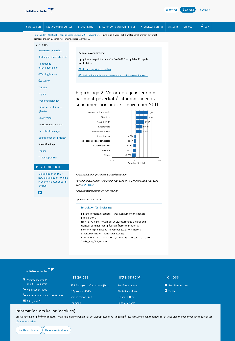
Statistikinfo (85, 26)
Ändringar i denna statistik (52, 56)
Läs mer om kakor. (26, 321)
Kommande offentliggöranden (48, 65)
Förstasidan (33, 26)
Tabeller (42, 87)
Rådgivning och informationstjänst (89, 285)
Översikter (44, 80)
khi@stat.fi (88, 184)
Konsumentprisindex (70, 34)
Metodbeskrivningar (49, 131)
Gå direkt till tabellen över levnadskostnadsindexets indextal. (113, 75)
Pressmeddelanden (48, 100)
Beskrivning (44, 117)
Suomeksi (171, 9)
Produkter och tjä (152, 26)
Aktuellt (173, 26)
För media (75, 302)
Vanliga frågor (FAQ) (81, 296)
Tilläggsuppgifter (47, 157)
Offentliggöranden (48, 74)
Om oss (188, 26)
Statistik (52, 34)
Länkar (42, 150)
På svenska (188, 9)
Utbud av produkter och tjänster (51, 109)
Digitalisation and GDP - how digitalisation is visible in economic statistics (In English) (53, 179)
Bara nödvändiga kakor (56, 329)
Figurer (42, 93)
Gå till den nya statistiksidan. (94, 69)
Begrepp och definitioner (52, 137)
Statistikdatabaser (128, 291)
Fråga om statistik (80, 291)
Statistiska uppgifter (59, 26)
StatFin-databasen (128, 285)
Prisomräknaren (126, 302)
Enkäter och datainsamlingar (117, 26)
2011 (84, 34)
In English (204, 9)
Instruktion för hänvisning (96, 207)
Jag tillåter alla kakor (29, 329)
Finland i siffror (126, 296)
